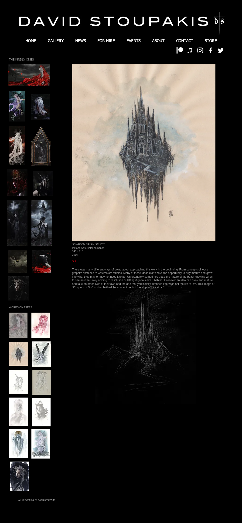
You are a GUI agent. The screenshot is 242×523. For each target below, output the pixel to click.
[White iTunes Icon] (190, 50)
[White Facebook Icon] (210, 50)
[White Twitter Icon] (221, 50)
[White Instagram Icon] (200, 50)
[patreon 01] (180, 50)
